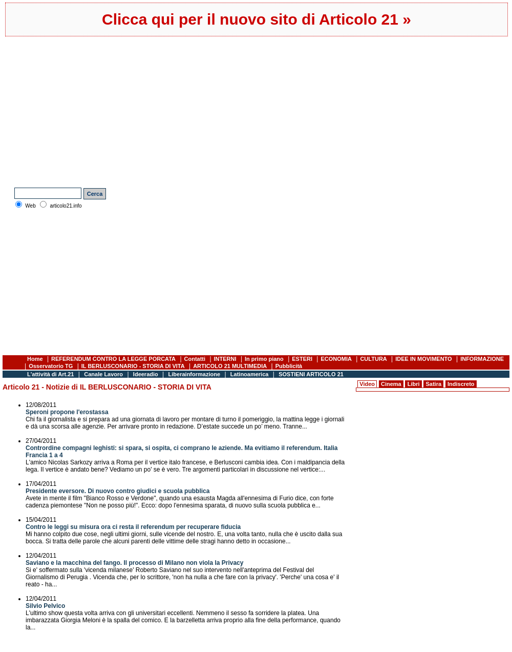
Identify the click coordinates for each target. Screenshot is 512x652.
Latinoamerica (249, 374)
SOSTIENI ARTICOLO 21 (311, 374)
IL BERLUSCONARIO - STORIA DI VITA (133, 366)
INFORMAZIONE (482, 359)
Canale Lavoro (103, 374)
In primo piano (264, 359)
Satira (433, 384)
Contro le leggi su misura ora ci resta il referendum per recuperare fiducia (133, 527)
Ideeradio (145, 374)
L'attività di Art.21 (50, 374)
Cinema (391, 384)
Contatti (195, 359)
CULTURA (373, 359)
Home (35, 359)
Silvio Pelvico (45, 605)
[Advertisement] (168, 110)
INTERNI (225, 359)
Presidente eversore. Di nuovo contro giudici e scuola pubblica (117, 491)
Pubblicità (289, 366)
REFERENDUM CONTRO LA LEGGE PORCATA (113, 359)
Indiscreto (461, 384)
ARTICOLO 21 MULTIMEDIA (230, 366)
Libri (414, 384)
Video (367, 384)
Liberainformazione (194, 374)
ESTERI (302, 359)
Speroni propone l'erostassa (67, 412)
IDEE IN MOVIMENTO (423, 359)
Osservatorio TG (51, 366)
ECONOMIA (336, 359)
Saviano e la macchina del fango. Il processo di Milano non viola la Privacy (134, 562)
